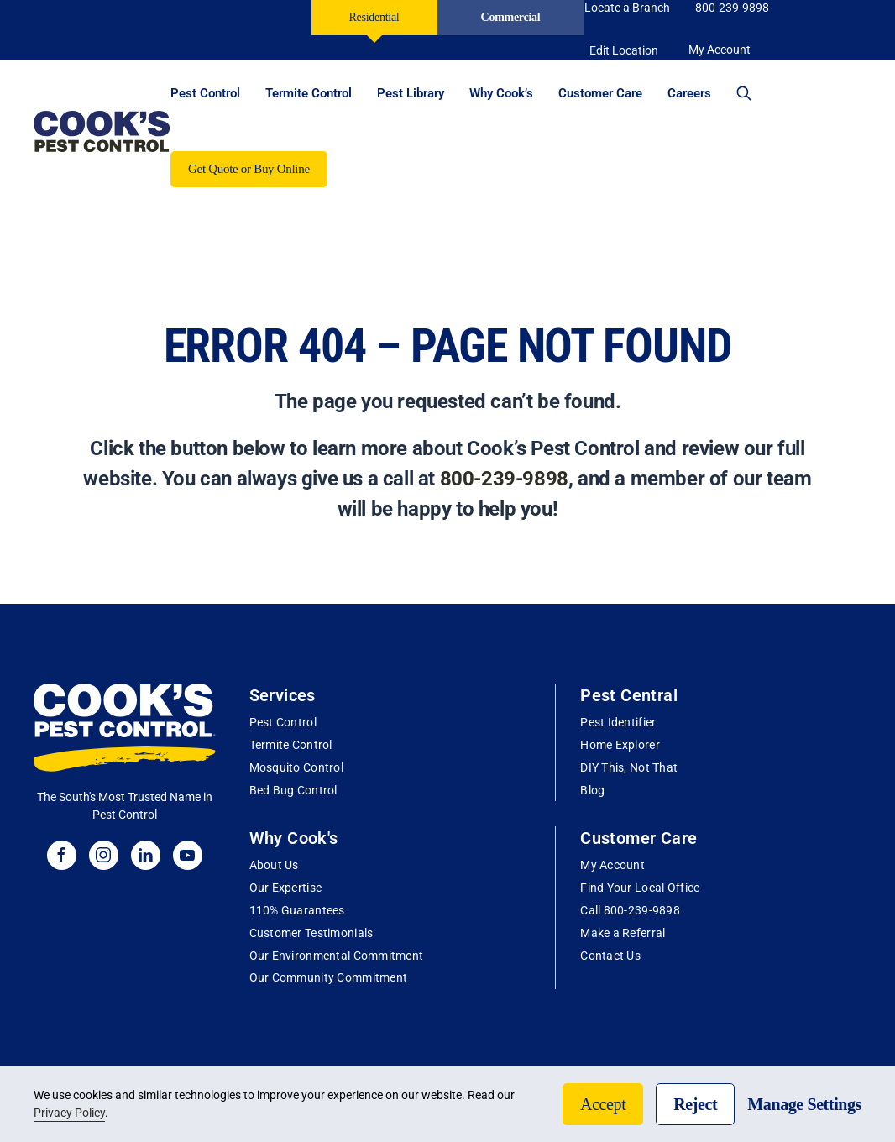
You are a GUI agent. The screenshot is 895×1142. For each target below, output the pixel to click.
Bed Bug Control (293, 790)
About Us (274, 865)
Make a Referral (622, 933)
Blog (592, 790)
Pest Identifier (618, 722)
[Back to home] (102, 131)
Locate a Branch (627, 7)
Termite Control (290, 745)
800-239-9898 (732, 7)
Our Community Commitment (328, 977)
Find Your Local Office (639, 887)
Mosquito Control (296, 767)
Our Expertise (285, 887)
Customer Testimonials (311, 933)
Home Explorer (620, 745)
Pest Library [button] (410, 93)
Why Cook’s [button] (501, 93)
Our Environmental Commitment (336, 955)
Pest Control (283, 722)
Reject (695, 1104)
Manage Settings (804, 1104)
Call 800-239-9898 (630, 910)
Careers (689, 93)
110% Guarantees (297, 910)
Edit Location (623, 50)
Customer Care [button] (600, 93)
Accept (602, 1104)
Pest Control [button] (205, 93)
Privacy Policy (69, 1112)
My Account (612, 865)
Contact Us (610, 955)
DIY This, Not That (629, 767)
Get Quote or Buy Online (249, 168)
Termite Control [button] (308, 93)
